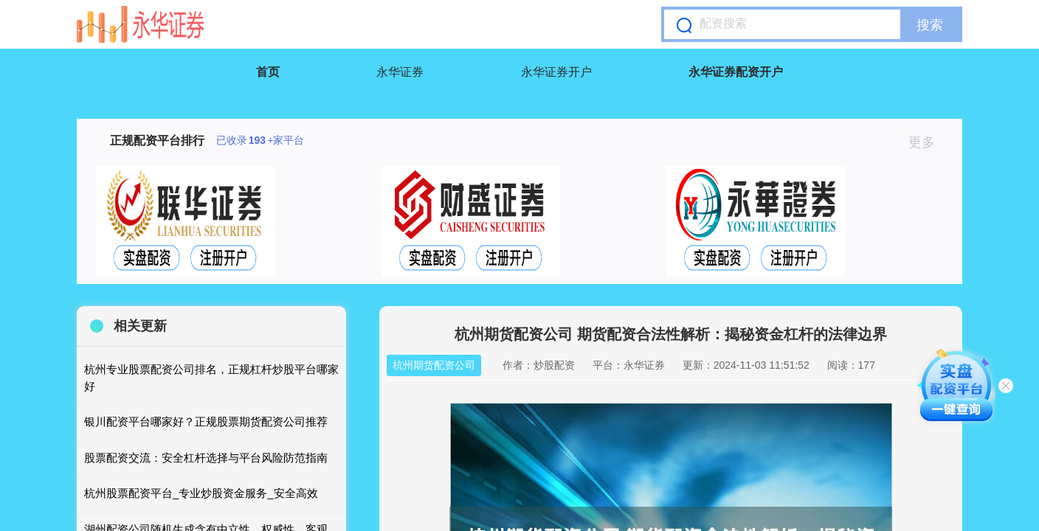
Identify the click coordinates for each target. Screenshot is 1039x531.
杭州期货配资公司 (434, 365)
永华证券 (400, 72)
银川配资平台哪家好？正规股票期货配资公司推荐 (206, 421)
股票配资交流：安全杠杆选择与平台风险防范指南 (206, 457)
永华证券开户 (556, 72)
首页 (268, 72)
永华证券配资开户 (735, 72)
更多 (927, 142)
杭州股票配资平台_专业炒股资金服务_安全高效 (201, 493)
